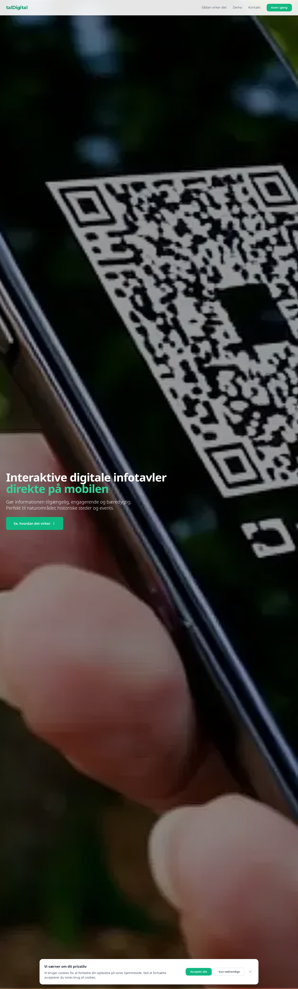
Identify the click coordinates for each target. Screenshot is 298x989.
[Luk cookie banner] (250, 971)
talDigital (17, 7)
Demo (237, 7)
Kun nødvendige (229, 971)
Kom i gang (279, 7)
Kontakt (254, 7)
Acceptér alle (198, 971)
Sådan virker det (214, 7)
